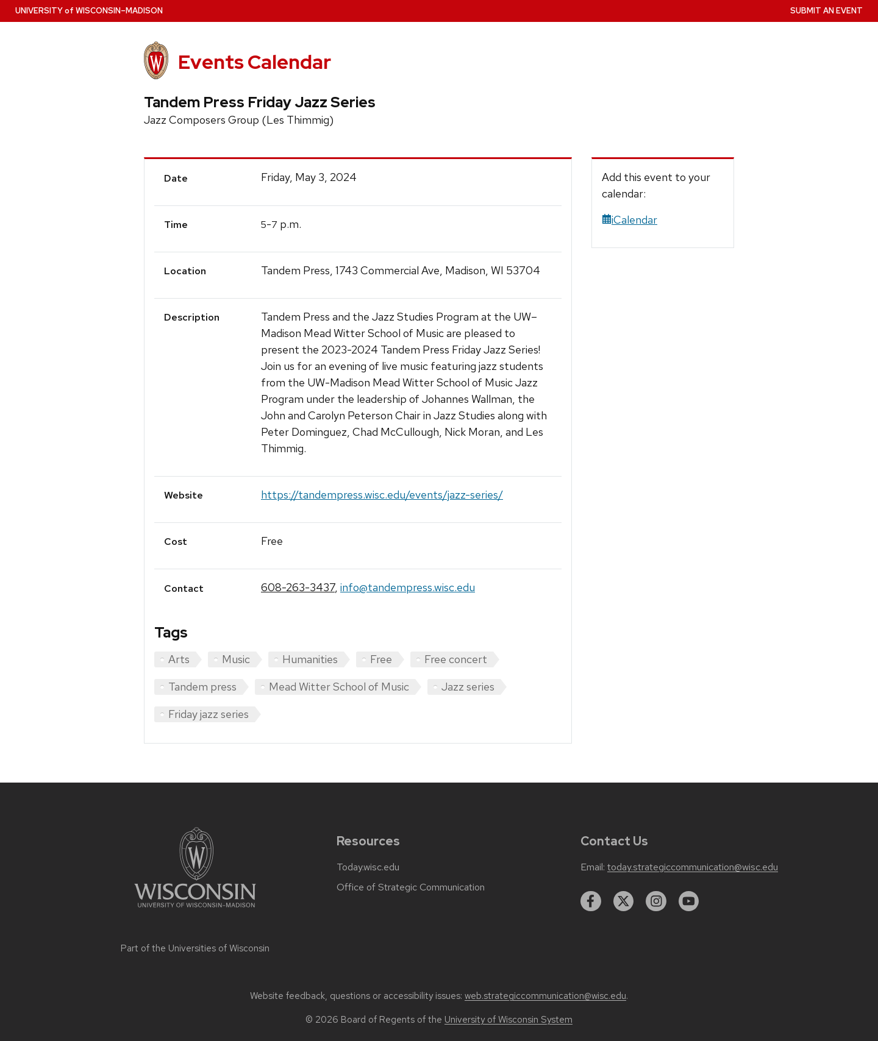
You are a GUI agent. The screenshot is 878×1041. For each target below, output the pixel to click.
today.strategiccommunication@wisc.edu (692, 867)
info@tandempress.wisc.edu (407, 587)
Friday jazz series (208, 714)
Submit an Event (826, 10)
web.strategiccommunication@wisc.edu (545, 996)
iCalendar (629, 220)
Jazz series (467, 687)
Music (236, 659)
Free (381, 659)
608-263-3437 (298, 587)
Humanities (310, 659)
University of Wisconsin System (508, 1020)
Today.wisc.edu (368, 867)
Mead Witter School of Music (339, 687)
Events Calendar (254, 62)
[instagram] (656, 901)
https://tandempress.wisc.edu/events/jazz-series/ (382, 495)
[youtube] (689, 901)
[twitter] (623, 901)
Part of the (195, 948)
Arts (179, 659)
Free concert (455, 659)
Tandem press (202, 687)
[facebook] (590, 901)
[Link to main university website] (195, 909)
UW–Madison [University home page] (89, 10)
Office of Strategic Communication (411, 887)
